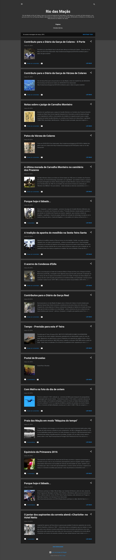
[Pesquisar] (94, 4)
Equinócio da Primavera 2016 (40, 451)
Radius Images (63, 555)
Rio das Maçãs (58, 11)
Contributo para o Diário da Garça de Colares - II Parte (54, 41)
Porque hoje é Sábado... (37, 201)
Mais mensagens (58, 546)
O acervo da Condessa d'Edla (40, 264)
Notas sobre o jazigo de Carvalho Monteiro (48, 104)
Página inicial (58, 28)
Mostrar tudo (88, 34)
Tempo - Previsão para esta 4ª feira (44, 326)
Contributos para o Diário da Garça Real (46, 295)
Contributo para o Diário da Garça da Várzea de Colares (55, 73)
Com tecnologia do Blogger (58, 552)
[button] (91, 41)
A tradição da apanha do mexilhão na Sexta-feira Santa (55, 232)
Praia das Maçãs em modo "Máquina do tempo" (50, 420)
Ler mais (89, 63)
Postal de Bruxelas (34, 358)
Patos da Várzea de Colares (39, 135)
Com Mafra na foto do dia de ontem (44, 389)
